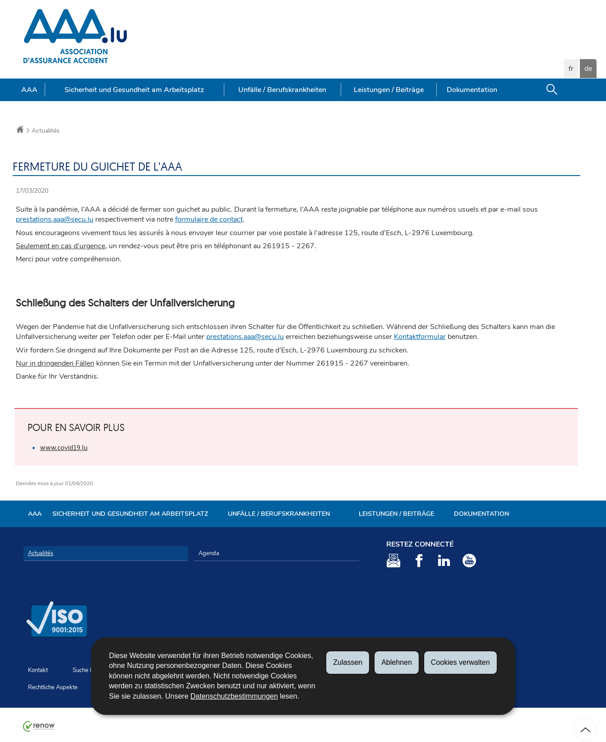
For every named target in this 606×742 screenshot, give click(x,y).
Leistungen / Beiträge (389, 90)
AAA (29, 90)
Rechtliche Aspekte (53, 687)
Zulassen (347, 662)
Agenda (209, 553)
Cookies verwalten (460, 662)
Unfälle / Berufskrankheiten (282, 90)
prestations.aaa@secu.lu (54, 219)
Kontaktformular (420, 337)
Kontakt (38, 670)
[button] (552, 90)
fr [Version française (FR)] (571, 69)
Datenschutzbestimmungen (234, 696)
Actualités (46, 130)
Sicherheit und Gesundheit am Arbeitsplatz (134, 90)
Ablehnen (396, 662)
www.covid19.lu (64, 447)
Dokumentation (472, 90)
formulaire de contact (209, 219)
